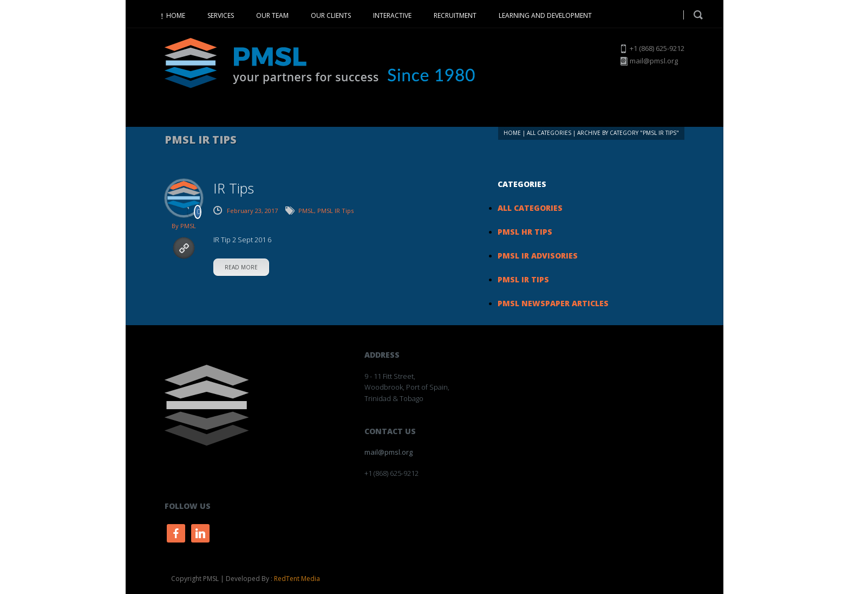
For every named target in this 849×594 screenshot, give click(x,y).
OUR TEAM (272, 15)
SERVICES (220, 15)
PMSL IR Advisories (538, 255)
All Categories (549, 133)
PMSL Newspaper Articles (553, 303)
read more (241, 267)
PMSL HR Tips (525, 232)
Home (512, 133)
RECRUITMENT (455, 15)
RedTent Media (297, 578)
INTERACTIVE (392, 15)
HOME (175, 15)
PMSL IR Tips (335, 210)
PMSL (188, 226)
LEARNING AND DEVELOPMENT (545, 15)
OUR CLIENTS (331, 15)
